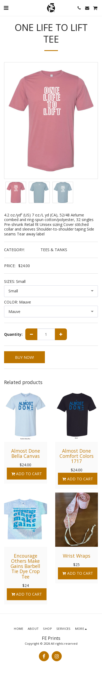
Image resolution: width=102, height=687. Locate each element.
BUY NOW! (24, 357)
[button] (6, 7)
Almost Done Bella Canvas (25, 453)
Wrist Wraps (76, 555)
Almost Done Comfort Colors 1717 (77, 456)
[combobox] (51, 291)
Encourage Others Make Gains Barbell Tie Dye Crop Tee (25, 566)
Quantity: (13, 334)
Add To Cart (26, 473)
